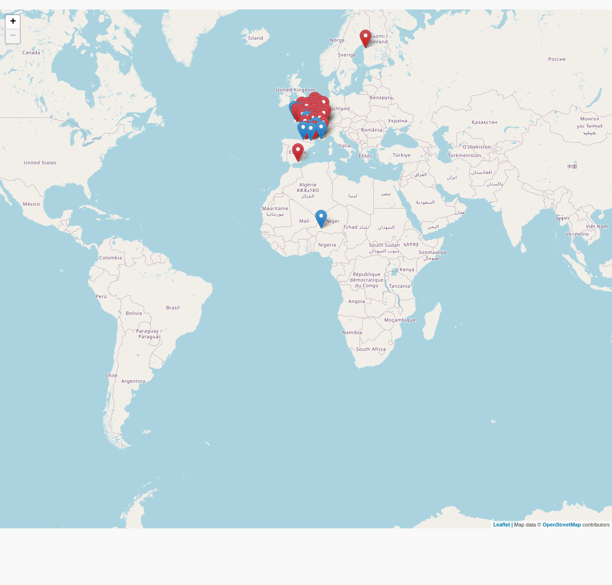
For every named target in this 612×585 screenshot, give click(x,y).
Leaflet (501, 524)
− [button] (13, 36)
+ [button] (13, 22)
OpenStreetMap (562, 524)
